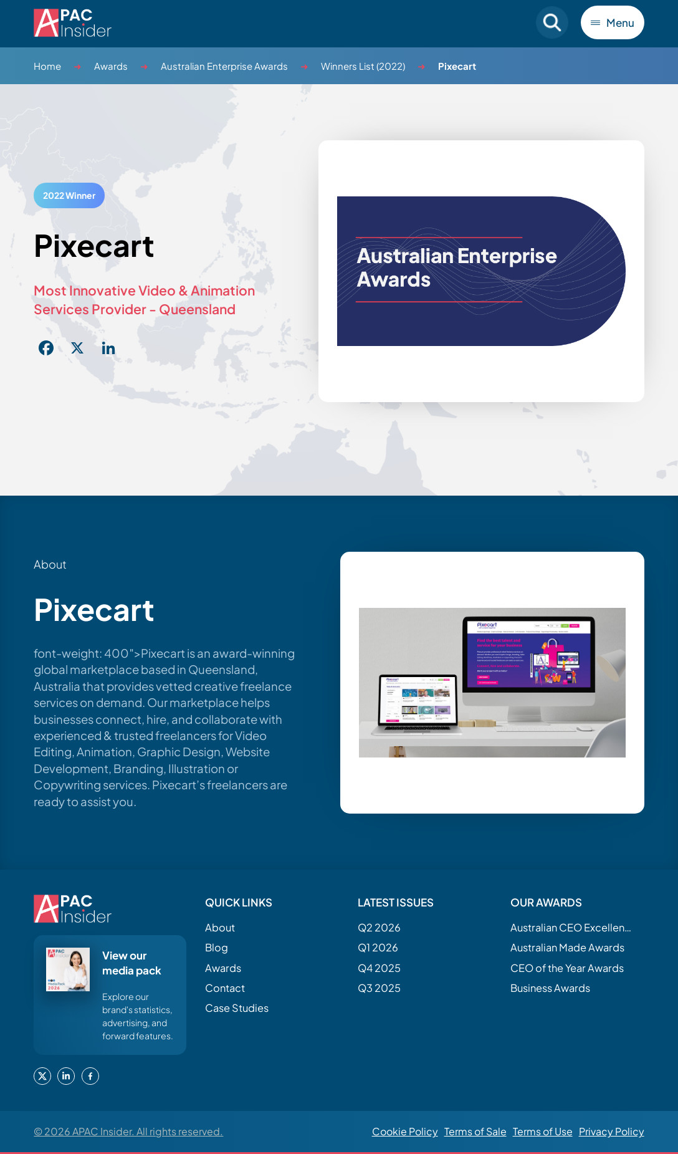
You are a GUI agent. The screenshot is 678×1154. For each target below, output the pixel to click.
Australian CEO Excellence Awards (572, 927)
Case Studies (237, 1007)
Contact (225, 987)
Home (47, 66)
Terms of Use (543, 1131)
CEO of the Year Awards (567, 967)
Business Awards (550, 987)
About (220, 927)
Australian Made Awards (567, 947)
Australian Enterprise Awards (224, 66)
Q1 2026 (378, 947)
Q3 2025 (379, 987)
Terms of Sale (475, 1131)
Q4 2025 (379, 967)
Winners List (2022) (363, 66)
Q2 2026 (379, 927)
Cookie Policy (405, 1131)
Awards (111, 66)
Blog (216, 947)
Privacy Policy (611, 1131)
